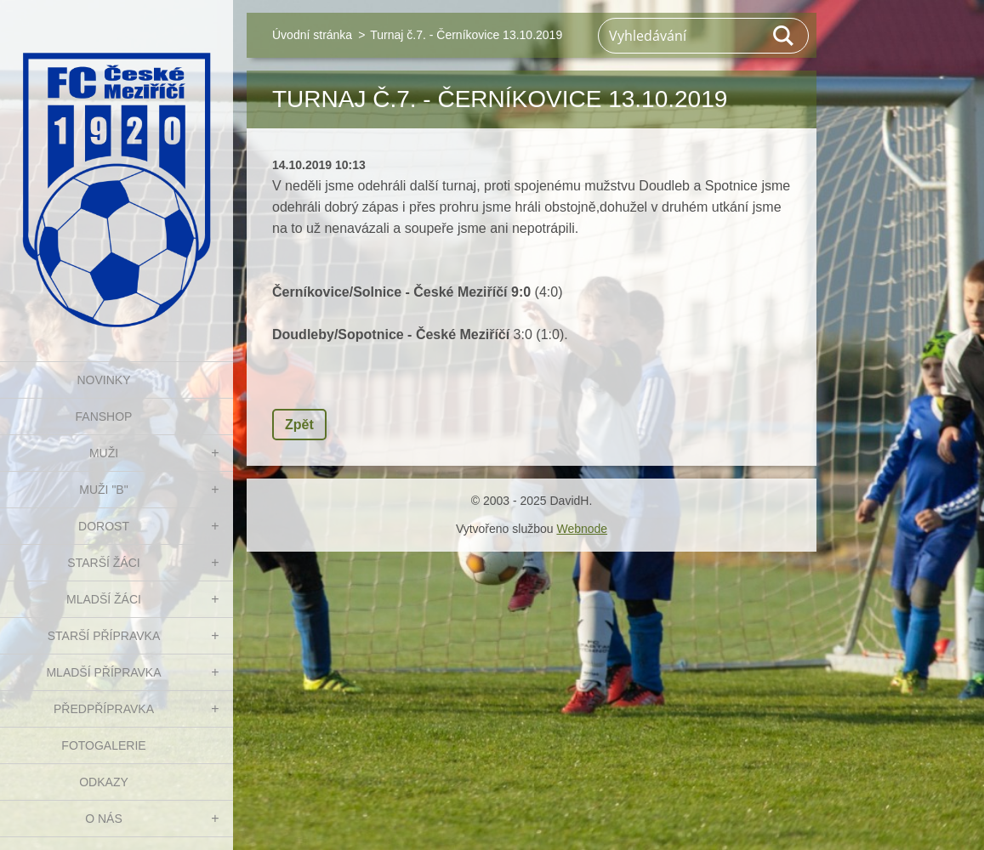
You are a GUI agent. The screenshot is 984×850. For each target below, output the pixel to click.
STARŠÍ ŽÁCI (103, 563)
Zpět (299, 424)
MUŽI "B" (103, 489)
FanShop (104, 416)
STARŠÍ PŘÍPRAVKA (104, 636)
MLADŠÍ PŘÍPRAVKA (103, 672)
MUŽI (103, 453)
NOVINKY (103, 380)
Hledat (784, 35)
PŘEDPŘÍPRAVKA (104, 709)
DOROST (103, 526)
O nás (103, 818)
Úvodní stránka (312, 35)
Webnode (581, 529)
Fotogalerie (103, 745)
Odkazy (103, 782)
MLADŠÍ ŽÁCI (103, 599)
